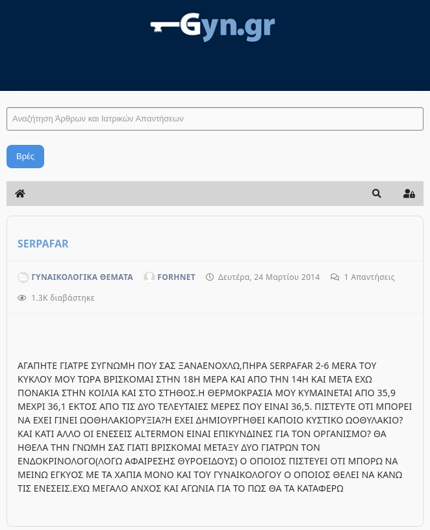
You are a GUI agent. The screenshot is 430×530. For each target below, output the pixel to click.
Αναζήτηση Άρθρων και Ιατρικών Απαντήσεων (6, 94)
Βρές (25, 156)
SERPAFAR (43, 243)
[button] (377, 193)
